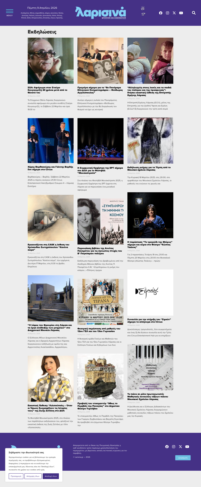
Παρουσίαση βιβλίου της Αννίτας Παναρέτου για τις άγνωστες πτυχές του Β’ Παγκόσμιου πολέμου (99, 251)
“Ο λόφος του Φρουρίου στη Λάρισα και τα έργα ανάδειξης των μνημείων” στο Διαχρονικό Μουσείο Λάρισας (50, 327)
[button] (194, 13)
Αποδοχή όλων (51, 476)
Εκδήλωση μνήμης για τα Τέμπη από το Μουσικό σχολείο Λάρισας (149, 169)
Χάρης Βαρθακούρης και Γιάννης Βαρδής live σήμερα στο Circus (50, 168)
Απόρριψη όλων (33, 476)
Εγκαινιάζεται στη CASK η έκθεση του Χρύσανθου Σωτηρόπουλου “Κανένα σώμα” (48, 247)
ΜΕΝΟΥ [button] (9, 12)
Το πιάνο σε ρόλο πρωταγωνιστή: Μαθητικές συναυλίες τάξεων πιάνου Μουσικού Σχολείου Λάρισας (147, 396)
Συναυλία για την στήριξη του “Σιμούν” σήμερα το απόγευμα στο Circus (149, 321)
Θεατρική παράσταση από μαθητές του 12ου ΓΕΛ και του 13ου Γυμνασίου (98, 330)
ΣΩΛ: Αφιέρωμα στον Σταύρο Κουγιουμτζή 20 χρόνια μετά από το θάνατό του (47, 90)
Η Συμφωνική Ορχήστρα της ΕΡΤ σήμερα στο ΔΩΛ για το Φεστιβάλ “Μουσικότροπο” (100, 170)
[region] (33, 465)
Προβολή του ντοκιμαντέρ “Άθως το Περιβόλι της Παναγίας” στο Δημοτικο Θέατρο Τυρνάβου (98, 406)
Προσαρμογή (16, 476)
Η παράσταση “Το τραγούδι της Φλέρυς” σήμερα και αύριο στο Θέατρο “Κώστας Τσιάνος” (149, 244)
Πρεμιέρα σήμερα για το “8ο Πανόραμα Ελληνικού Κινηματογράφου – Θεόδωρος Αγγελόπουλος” (100, 90)
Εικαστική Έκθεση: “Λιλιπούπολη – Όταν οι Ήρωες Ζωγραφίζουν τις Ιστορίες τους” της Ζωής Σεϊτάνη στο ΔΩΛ (50, 408)
